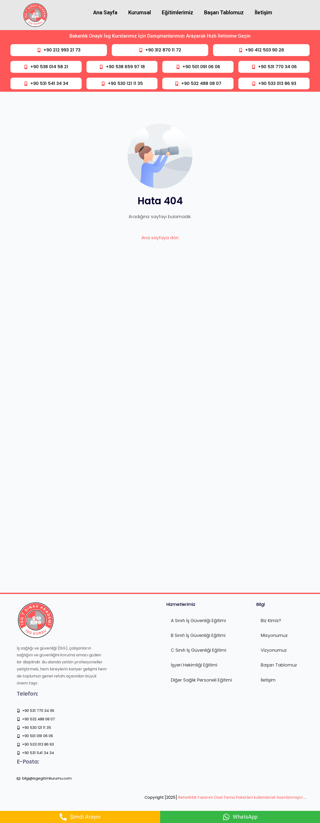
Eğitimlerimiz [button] (177, 12)
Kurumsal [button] (139, 12)
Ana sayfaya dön (160, 238)
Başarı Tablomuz (224, 12)
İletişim (263, 12)
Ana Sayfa (105, 12)
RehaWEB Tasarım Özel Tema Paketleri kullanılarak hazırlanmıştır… (241, 797)
